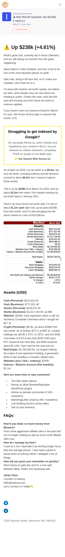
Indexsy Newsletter (22, 13)
